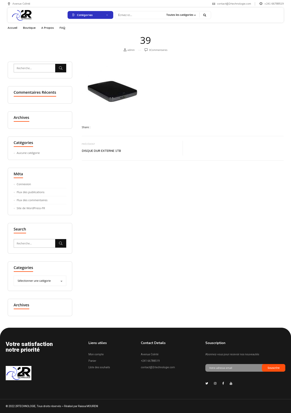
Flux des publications (31, 192)
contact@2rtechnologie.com (231, 4)
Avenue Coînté (19, 4)
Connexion (24, 184)
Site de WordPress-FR (31, 208)
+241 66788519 (271, 4)
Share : (86, 127)
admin (131, 50)
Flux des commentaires (32, 200)
